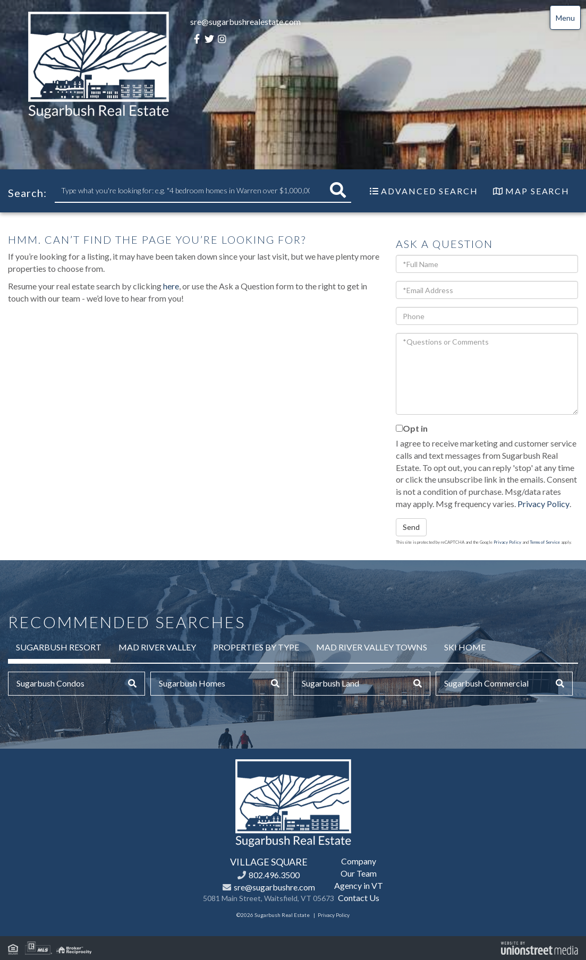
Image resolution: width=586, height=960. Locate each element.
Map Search (537, 191)
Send (411, 527)
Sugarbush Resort (58, 647)
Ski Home (465, 647)
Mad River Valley (157, 647)
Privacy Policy (543, 504)
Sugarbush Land (330, 683)
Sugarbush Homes (192, 683)
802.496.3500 (274, 875)
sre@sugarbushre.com (274, 887)
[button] (338, 190)
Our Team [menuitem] (359, 873)
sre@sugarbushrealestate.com (245, 21)
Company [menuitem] (358, 861)
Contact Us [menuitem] (358, 898)
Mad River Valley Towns (371, 647)
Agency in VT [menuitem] (358, 885)
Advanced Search (429, 191)
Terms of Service (545, 542)
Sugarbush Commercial (486, 683)
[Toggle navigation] (565, 17)
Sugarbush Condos (50, 683)
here (171, 286)
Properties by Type (256, 647)
